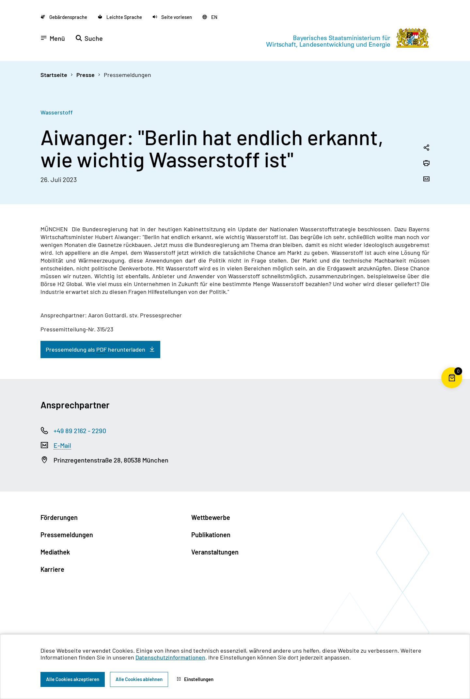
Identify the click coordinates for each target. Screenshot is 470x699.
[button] (172, 17)
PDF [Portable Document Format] (101, 349)
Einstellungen (195, 679)
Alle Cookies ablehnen (139, 679)
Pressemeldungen (127, 74)
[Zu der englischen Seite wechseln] (209, 17)
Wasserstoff (56, 112)
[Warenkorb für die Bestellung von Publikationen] (451, 388)
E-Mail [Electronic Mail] (62, 445)
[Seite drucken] (426, 164)
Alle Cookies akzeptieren (72, 679)
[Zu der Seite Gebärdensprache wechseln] (63, 17)
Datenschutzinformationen (170, 657)
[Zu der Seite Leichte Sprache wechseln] (120, 17)
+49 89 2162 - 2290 (80, 430)
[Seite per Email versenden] (426, 179)
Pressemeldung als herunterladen (95, 349)
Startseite (53, 74)
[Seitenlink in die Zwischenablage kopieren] (426, 148)
